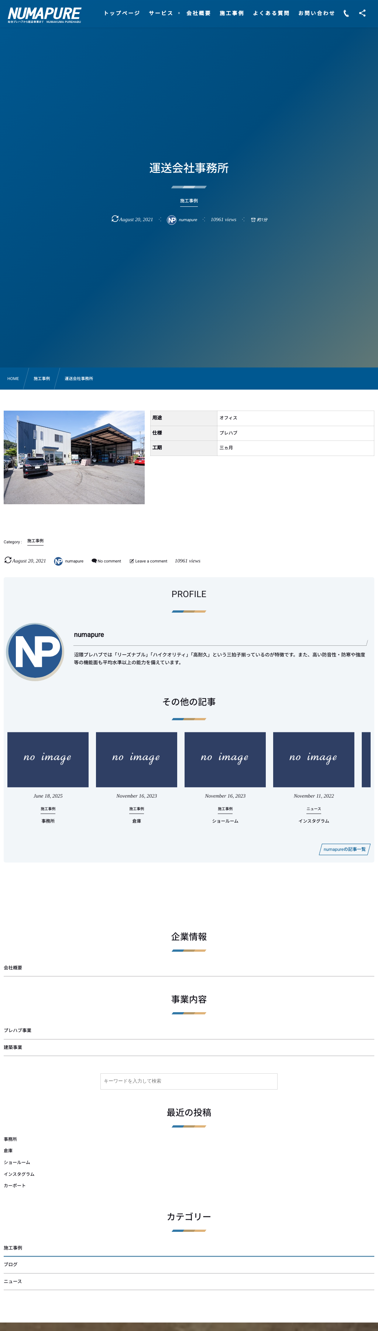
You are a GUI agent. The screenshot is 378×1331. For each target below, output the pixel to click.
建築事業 (13, 1047)
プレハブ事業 (17, 1031)
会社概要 (13, 968)
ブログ (11, 1265)
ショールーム (225, 827)
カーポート (15, 1185)
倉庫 (136, 827)
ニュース (13, 1282)
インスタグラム (314, 827)
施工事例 (13, 1248)
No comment (109, 561)
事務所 (48, 827)
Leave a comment (151, 561)
